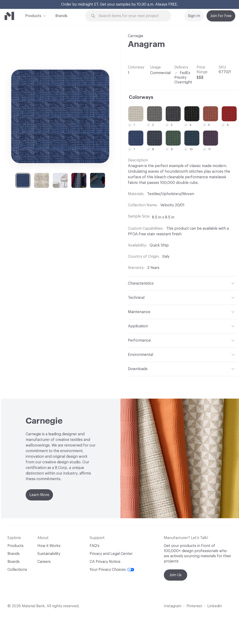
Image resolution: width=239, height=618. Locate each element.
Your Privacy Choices (112, 569)
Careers (44, 562)
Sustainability (48, 554)
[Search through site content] (131, 16)
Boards (13, 562)
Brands (61, 16)
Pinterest (194, 606)
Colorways (141, 97)
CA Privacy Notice (105, 562)
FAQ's (94, 546)
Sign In (194, 16)
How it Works (48, 546)
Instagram (172, 606)
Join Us (175, 575)
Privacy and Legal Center (111, 554)
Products (33, 15)
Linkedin (214, 606)
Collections (17, 570)
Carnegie (135, 36)
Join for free (221, 16)
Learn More (39, 495)
